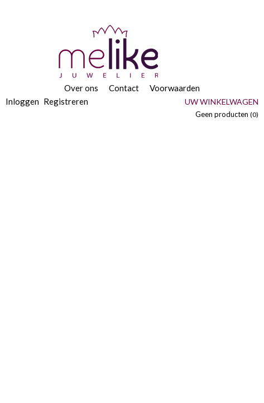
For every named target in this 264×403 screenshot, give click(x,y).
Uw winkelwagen (221, 101)
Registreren (66, 101)
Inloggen (22, 101)
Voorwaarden (175, 88)
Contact (124, 88)
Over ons (81, 88)
